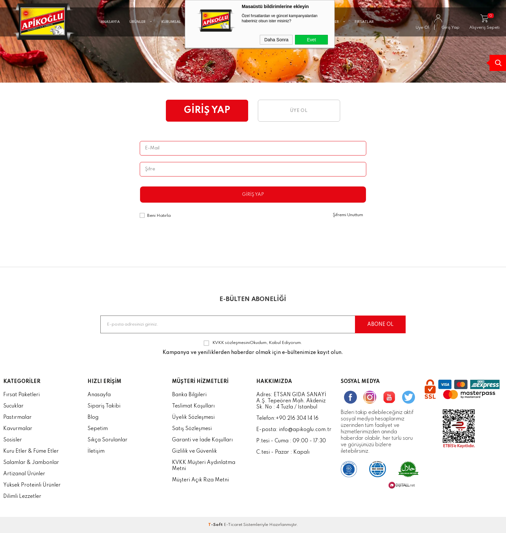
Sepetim (97, 428)
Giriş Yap (253, 194)
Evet (311, 39)
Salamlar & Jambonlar (31, 462)
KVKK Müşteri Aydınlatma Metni (203, 465)
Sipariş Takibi (103, 406)
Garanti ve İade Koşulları (202, 440)
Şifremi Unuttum (348, 215)
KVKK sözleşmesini (231, 343)
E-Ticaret (233, 525)
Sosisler (12, 440)
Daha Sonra (276, 39)
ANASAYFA (110, 31)
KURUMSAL (174, 31)
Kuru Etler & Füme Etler (31, 451)
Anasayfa (99, 394)
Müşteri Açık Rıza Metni (200, 480)
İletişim (96, 451)
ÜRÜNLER (140, 31)
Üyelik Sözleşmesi (193, 417)
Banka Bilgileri (189, 394)
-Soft (216, 525)
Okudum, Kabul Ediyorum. (253, 343)
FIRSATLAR (364, 31)
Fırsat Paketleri (21, 394)
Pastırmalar (17, 417)
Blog (92, 417)
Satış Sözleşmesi (192, 428)
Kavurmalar (17, 428)
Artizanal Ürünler (24, 474)
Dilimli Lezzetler (22, 496)
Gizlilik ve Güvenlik (194, 451)
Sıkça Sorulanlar (107, 440)
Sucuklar (13, 406)
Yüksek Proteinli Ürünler (32, 485)
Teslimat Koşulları (193, 406)
